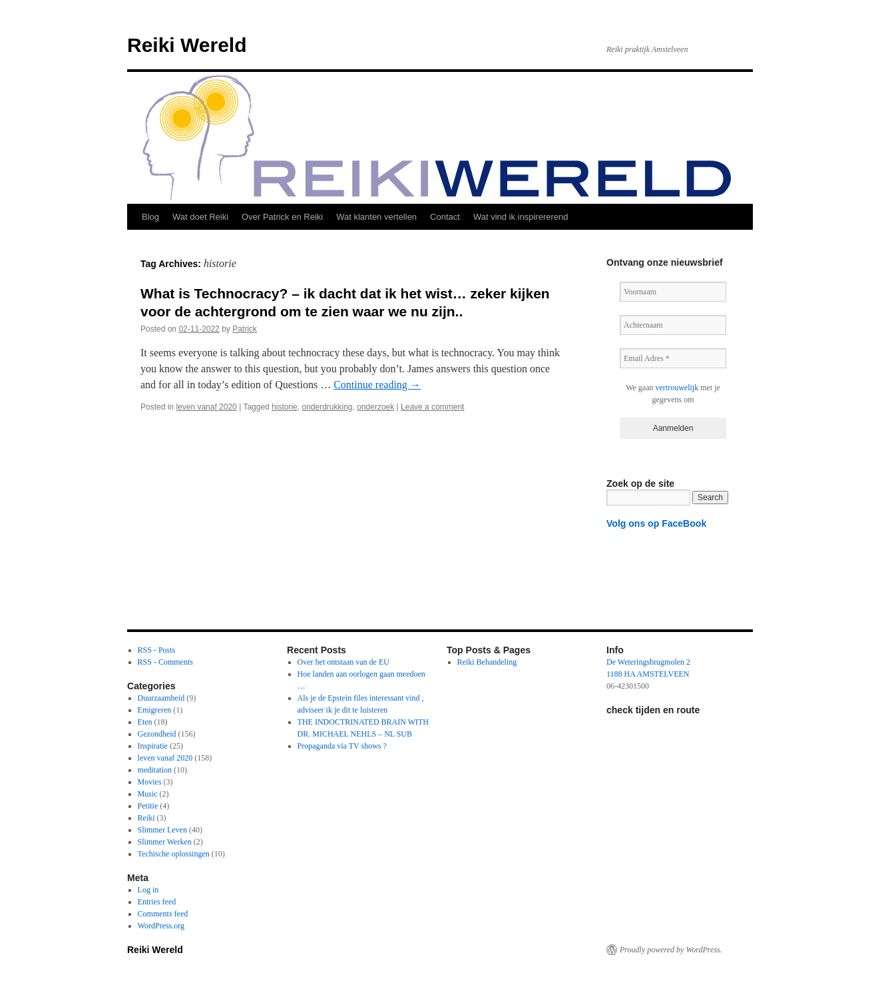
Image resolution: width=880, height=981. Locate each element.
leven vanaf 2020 (206, 407)
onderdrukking (327, 407)
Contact (445, 217)
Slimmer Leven (162, 829)
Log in (148, 889)
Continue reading (377, 384)
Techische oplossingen (174, 853)
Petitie (148, 806)
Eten (145, 722)
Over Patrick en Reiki (282, 217)
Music (148, 794)
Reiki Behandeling (487, 662)
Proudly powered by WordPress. (671, 949)
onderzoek (375, 407)
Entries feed (157, 901)
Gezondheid (157, 734)
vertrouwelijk (677, 387)
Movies (150, 782)
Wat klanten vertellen (376, 217)
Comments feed (163, 913)
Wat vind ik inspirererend (520, 217)
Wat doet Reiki (200, 217)
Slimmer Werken (165, 841)
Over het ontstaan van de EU (343, 662)
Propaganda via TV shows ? (342, 746)
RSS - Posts (157, 650)
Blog (150, 217)
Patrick (244, 329)
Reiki (146, 817)
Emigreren (155, 710)
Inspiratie (153, 746)
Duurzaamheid (161, 698)
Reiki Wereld (187, 45)
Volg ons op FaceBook (656, 523)
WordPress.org (161, 925)
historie (285, 407)
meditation (155, 770)
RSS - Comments (165, 662)
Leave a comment (432, 407)
